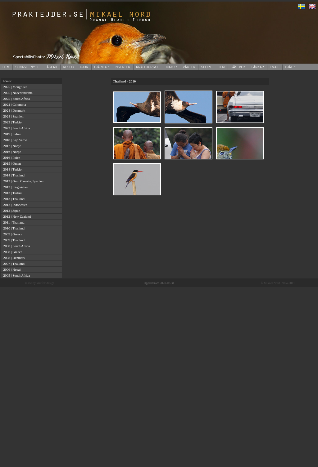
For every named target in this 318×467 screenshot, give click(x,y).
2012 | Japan (11, 210)
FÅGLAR (51, 67)
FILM (221, 67)
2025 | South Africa (16, 98)
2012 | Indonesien (14, 205)
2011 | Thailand (13, 222)
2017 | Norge (11, 146)
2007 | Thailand (13, 263)
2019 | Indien (11, 134)
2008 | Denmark (13, 258)
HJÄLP (290, 67)
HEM (5, 67)
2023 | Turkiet (12, 122)
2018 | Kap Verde (14, 140)
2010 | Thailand (13, 228)
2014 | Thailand (13, 175)
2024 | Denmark (13, 110)
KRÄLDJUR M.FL (148, 67)
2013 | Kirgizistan (15, 187)
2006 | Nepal (11, 269)
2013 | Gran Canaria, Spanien (22, 181)
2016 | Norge (11, 151)
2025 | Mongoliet (14, 87)
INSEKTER (122, 67)
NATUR (171, 67)
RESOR (68, 67)
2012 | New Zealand (16, 216)
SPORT (206, 67)
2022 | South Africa (16, 128)
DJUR (84, 67)
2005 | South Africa (16, 275)
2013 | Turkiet (12, 193)
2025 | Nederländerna (17, 93)
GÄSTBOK (237, 67)
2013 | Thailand (13, 199)
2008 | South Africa (16, 246)
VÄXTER (189, 67)
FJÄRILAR (101, 67)
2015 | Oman (11, 163)
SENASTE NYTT (27, 67)
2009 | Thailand (13, 240)
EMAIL (274, 67)
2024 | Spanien (13, 116)
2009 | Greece (12, 234)
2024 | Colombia (14, 104)
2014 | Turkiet (12, 169)
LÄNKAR (258, 67)
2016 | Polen (11, 157)
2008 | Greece (12, 252)
